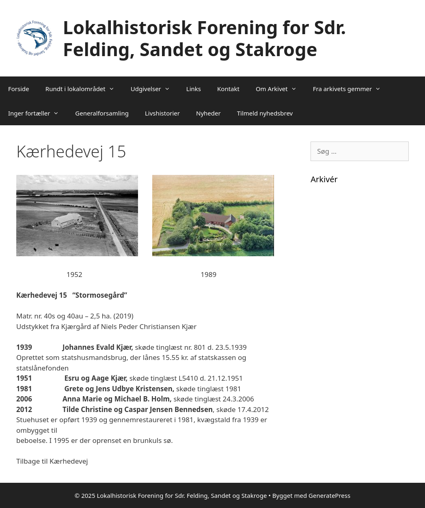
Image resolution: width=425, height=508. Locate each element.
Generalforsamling (102, 113)
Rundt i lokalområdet (84, 88)
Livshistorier (162, 113)
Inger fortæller (37, 113)
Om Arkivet (280, 88)
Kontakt (228, 89)
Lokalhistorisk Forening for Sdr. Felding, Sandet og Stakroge (204, 38)
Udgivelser (154, 88)
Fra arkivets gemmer (351, 88)
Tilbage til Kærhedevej (52, 461)
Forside (18, 89)
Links (193, 89)
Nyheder (208, 113)
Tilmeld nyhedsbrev (265, 113)
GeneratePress (329, 495)
